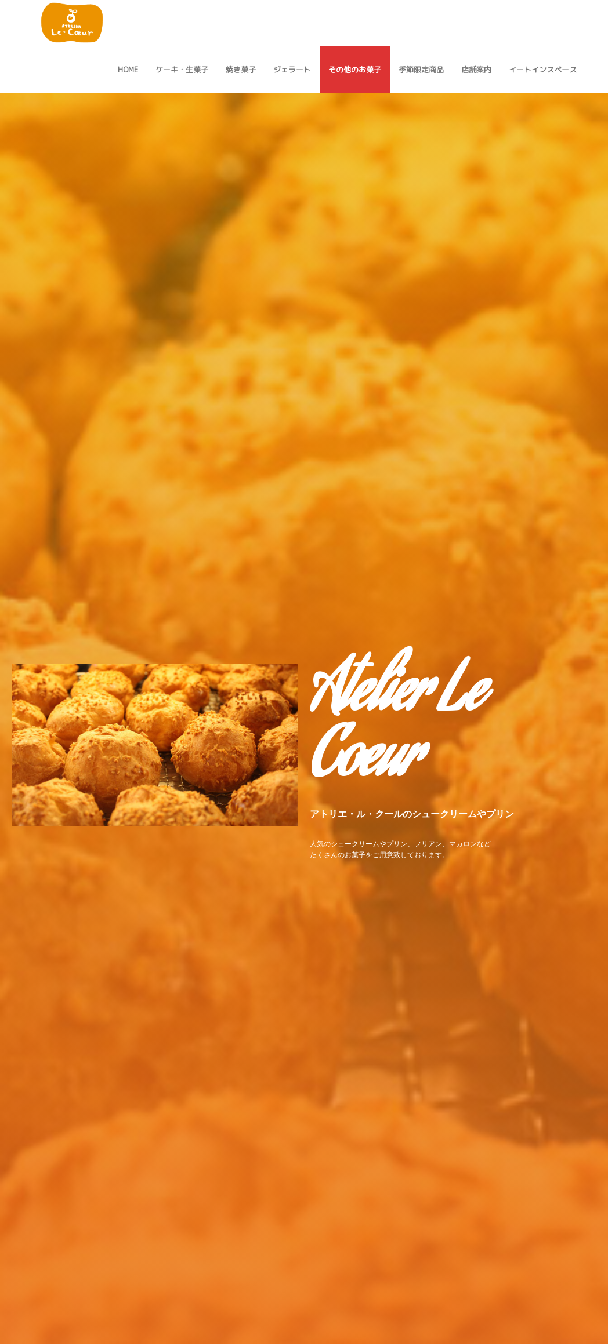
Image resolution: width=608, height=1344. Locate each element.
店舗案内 (476, 69)
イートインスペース (543, 69)
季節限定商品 (421, 69)
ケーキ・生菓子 (181, 69)
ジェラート (292, 69)
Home (128, 69)
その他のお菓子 (354, 69)
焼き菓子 (241, 69)
